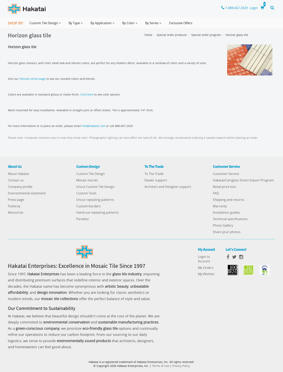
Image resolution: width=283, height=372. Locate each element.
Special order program (206, 35)
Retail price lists (224, 187)
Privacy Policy (181, 366)
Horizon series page (32, 79)
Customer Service (226, 174)
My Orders (205, 267)
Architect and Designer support (167, 187)
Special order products (172, 35)
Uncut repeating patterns (95, 199)
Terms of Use (160, 366)
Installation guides (226, 212)
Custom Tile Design (90, 174)
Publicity (14, 206)
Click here (86, 94)
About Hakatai (18, 174)
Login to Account (204, 258)
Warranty (220, 206)
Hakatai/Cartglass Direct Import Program (243, 180)
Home (148, 35)
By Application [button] (103, 24)
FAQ (216, 193)
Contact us (16, 180)
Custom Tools (86, 193)
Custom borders (88, 206)
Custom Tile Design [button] (45, 24)
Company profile (20, 187)
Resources (15, 212)
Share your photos (227, 232)
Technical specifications (230, 219)
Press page (16, 199)
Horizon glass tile (236, 35)
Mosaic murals (87, 180)
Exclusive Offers (180, 23)
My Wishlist (206, 274)
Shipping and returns (228, 199)
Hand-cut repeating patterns (97, 212)
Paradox (82, 219)
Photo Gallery (223, 225)
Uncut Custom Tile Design (95, 187)
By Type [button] (76, 24)
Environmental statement (27, 193)
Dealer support (155, 180)
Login (254, 8)
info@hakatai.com (93, 126)
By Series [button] (154, 24)
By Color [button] (130, 24)
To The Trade (154, 174)
